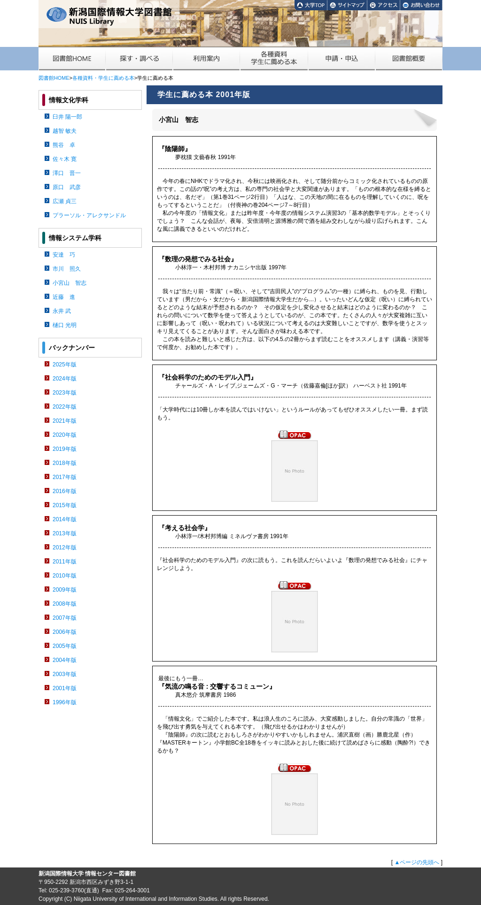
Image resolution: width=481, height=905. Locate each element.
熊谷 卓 (64, 145)
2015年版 (65, 505)
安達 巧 (64, 254)
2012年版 (65, 547)
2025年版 (65, 364)
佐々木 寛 (65, 159)
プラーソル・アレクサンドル (89, 215)
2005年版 (65, 646)
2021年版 (65, 421)
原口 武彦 (67, 187)
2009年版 (65, 589)
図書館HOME (54, 78)
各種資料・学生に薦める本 (103, 78)
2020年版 (65, 435)
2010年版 (65, 575)
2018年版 (65, 463)
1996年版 (65, 702)
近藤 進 (64, 297)
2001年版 (65, 688)
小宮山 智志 (69, 283)
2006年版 (65, 632)
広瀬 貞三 (65, 201)
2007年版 (65, 618)
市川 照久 (67, 269)
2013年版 (65, 533)
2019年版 (65, 449)
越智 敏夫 (65, 131)
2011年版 (65, 561)
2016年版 (65, 491)
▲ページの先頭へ (416, 862)
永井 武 (62, 311)
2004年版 (65, 660)
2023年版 (65, 392)
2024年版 (65, 378)
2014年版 (65, 519)
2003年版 (65, 674)
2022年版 (65, 406)
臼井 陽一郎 (67, 117)
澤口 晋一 (67, 173)
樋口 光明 (65, 325)
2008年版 (65, 604)
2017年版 (65, 477)
